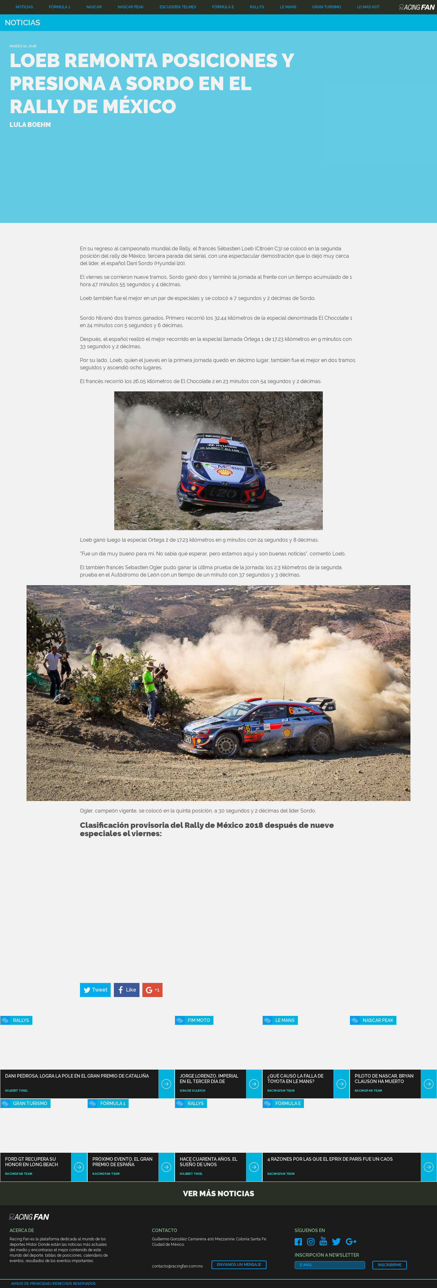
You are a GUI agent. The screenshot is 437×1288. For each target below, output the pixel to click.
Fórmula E (223, 7)
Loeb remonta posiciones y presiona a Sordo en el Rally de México (152, 83)
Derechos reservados (74, 1284)
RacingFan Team (281, 1090)
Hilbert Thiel (16, 1090)
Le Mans (288, 7)
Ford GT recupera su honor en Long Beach (31, 1162)
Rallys (257, 7)
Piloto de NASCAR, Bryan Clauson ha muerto (384, 1078)
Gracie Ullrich (192, 1090)
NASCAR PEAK (131, 7)
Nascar (94, 7)
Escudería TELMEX (178, 7)
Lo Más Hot (368, 7)
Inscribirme (389, 1265)
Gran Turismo (326, 7)
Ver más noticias (218, 1193)
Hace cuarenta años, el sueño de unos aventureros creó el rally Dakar (208, 1162)
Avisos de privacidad (31, 1284)
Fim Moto (199, 1020)
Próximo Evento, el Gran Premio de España (122, 1162)
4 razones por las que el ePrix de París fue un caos (330, 1159)
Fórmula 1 (59, 7)
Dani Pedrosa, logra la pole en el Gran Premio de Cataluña (77, 1076)
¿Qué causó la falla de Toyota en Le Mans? (295, 1078)
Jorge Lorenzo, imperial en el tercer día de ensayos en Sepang (209, 1078)
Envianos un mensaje (239, 1264)
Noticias (24, 7)
